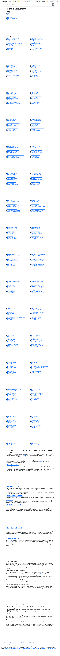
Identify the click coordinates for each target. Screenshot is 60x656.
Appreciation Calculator (35, 420)
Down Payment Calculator (36, 285)
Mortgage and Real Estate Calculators (48, 648)
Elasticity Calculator (11, 417)
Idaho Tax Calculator (35, 102)
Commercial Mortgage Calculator (37, 292)
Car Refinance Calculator (12, 70)
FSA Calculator (34, 66)
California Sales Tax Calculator (37, 47)
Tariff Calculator (10, 340)
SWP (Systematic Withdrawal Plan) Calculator (16, 317)
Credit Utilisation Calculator (12, 184)
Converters (36, 642)
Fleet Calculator (10, 44)
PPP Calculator (10, 200)
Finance (8, 14)
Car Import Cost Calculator (12, 69)
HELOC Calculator (34, 261)
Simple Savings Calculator (12, 129)
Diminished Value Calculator (12, 125)
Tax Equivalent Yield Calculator (37, 393)
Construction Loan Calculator (37, 287)
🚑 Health (27, 1)
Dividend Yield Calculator (36, 394)
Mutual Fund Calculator (35, 346)
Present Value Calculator (36, 319)
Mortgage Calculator (35, 184)
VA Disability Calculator (35, 155)
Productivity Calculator (11, 370)
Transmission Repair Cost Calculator (14, 74)
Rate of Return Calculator (36, 371)
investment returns (9, 500)
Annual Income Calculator (12, 209)
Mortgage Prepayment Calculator (37, 312)
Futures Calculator (10, 232)
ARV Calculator (34, 263)
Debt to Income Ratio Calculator (37, 259)
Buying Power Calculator (12, 227)
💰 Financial (20, 1)
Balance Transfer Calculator (12, 151)
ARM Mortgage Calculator (36, 228)
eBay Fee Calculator (11, 290)
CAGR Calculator (34, 390)
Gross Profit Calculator (11, 182)
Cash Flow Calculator (11, 174)
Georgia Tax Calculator (35, 49)
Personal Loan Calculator (12, 229)
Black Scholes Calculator (36, 370)
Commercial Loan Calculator (12, 390)
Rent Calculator (34, 202)
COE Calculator (10, 47)
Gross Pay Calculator (11, 179)
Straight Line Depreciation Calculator (14, 205)
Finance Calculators (16, 648)
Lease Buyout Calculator (12, 102)
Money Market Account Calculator (37, 373)
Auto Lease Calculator (11, 40)
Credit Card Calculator (11, 339)
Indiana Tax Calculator (11, 373)
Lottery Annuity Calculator (36, 69)
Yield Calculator (10, 424)
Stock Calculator (34, 416)
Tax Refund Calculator (11, 308)
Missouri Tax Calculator (35, 74)
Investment (9, 19)
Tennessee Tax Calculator (12, 419)
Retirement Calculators (35, 648)
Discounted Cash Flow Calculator (37, 365)
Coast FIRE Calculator (35, 151)
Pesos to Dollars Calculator (12, 234)
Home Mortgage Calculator (36, 229)
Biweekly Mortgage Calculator (37, 281)
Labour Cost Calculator (11, 367)
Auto (8, 13)
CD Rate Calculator (35, 397)
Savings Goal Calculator (12, 204)
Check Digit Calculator (11, 397)
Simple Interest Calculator (36, 444)
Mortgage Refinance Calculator (37, 290)
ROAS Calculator (34, 362)
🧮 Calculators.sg (6, 1)
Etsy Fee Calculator (11, 291)
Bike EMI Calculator (11, 121)
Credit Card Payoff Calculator (13, 150)
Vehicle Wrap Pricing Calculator (13, 123)
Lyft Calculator (10, 92)
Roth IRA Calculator (35, 175)
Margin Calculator (10, 319)
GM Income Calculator (11, 206)
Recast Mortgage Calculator (36, 233)
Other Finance (10, 16)
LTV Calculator (34, 207)
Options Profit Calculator (36, 419)
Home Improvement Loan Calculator (38, 206)
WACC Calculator (10, 233)
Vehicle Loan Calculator (11, 72)
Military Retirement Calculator (37, 179)
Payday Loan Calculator (11, 261)
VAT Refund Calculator (11, 265)
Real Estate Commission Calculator (38, 254)
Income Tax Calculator (11, 286)
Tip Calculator (10, 309)
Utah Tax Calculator (35, 40)
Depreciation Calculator (12, 425)
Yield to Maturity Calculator (36, 427)
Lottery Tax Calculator (11, 443)
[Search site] (29, 4)
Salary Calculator (10, 287)
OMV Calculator (10, 49)
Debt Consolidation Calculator (13, 157)
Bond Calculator (34, 336)
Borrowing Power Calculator (36, 282)
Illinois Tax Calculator (11, 398)
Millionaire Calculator (35, 422)
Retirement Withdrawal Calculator (37, 128)
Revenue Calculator (11, 285)
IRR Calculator (34, 399)
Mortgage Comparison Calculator (37, 260)
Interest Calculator (34, 314)
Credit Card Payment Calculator (13, 255)
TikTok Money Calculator (36, 120)
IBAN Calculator (10, 366)
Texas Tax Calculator (35, 67)
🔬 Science (38, 1)
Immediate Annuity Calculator (37, 152)
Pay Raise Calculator (11, 146)
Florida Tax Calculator (11, 372)
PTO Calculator (10, 236)
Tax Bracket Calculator (11, 284)
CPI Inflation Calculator (11, 313)
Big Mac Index (34, 70)
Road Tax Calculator (11, 67)
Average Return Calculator (36, 317)
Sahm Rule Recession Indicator (13, 282)
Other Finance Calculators (25, 648)
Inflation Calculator (11, 312)
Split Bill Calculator (35, 103)
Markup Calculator (11, 365)
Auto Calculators (8, 648)
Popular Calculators (25, 642)
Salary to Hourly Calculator (12, 148)
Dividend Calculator (35, 339)
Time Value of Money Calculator (37, 345)
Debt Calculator (10, 180)
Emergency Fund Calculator (12, 254)
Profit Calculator (34, 75)
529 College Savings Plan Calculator (14, 207)
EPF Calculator (10, 336)
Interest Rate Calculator (35, 372)
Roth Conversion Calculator (36, 177)
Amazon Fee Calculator (11, 292)
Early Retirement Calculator (36, 148)
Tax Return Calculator (11, 263)
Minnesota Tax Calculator (12, 446)
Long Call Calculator (11, 177)
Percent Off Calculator (11, 427)
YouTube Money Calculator (12, 344)
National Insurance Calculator (37, 39)
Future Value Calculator (35, 335)
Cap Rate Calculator (35, 201)
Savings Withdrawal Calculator (13, 201)
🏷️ (47, 1)
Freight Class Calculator (12, 101)
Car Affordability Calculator (12, 71)
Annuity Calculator (34, 125)
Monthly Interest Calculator (36, 425)
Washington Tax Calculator (36, 72)
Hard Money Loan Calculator (36, 255)
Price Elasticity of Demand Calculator (14, 341)
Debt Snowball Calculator (12, 228)
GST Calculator (10, 346)
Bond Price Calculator (35, 426)
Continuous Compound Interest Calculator (39, 366)
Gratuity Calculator (11, 318)
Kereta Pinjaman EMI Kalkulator (13, 103)
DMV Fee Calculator (11, 120)
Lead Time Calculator (35, 92)
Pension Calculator (35, 124)
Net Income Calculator (11, 130)
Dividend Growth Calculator (36, 340)
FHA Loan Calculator (35, 258)
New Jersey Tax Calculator (36, 119)
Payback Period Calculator (36, 446)
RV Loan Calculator (11, 42)
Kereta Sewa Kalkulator (11, 96)
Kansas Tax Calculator (35, 65)
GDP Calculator (34, 101)
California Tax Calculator (36, 71)
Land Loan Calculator (35, 236)
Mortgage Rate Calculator (36, 234)
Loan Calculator (10, 264)
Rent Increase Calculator (36, 311)
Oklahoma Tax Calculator (36, 96)
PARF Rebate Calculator (11, 66)
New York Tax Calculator (12, 363)
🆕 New (51, 1)
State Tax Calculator (35, 45)
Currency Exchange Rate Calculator (14, 389)
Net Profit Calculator (11, 256)
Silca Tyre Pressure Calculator (13, 75)
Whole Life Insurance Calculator (13, 258)
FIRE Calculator (34, 126)
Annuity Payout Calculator (36, 157)
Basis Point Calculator (35, 389)
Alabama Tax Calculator (35, 121)
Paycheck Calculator (11, 231)
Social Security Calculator (36, 173)
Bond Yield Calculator (35, 421)
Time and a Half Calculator (12, 343)
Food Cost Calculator (35, 94)
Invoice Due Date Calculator (12, 175)
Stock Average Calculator (36, 400)
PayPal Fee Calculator (11, 289)
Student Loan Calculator (12, 178)
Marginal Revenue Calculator (36, 48)
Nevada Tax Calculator (11, 421)
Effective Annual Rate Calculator (37, 392)
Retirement (9, 17)
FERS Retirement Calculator (36, 174)
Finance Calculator (34, 313)
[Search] (53, 4)
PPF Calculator (34, 147)
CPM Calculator (10, 422)
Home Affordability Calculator (37, 265)
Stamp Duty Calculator (35, 256)
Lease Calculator (10, 183)
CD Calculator (34, 368)
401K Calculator (34, 129)
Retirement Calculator (35, 130)
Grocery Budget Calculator (12, 368)
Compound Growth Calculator (37, 343)
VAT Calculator (10, 314)
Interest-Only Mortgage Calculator (38, 286)
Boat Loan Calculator (11, 338)
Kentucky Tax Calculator (35, 42)
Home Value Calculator (35, 231)
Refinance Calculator (35, 204)
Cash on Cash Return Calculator (37, 237)
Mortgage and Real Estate (12, 18)
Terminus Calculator (11, 99)
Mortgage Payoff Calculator (36, 289)
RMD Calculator (34, 156)
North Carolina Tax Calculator (37, 38)
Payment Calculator (11, 311)
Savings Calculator (34, 338)
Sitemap (31, 642)
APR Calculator (34, 308)
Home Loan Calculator (35, 183)
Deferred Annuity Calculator (36, 146)
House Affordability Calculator (37, 210)
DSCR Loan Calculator (35, 284)
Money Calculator (34, 97)
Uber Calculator (10, 124)
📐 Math (32, 1)
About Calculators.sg (5, 642)
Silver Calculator (34, 93)
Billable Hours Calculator (12, 238)
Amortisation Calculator (35, 200)
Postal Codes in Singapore (15, 642)
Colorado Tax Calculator (12, 416)
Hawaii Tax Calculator (11, 420)
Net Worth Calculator (11, 237)
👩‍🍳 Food (43, 1)
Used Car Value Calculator (12, 93)
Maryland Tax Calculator (36, 76)
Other (41, 573)
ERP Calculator (10, 48)
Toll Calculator (10, 76)
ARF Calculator (10, 65)
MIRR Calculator (34, 417)
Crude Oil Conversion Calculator (13, 281)
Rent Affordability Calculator (36, 309)
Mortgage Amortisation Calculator (38, 209)
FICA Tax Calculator (11, 371)
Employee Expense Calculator (13, 260)
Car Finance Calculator (11, 45)
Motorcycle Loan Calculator (12, 98)
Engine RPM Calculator (11, 97)
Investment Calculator (35, 318)
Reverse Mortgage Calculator (37, 291)
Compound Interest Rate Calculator (38, 424)
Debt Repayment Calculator (12, 156)
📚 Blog (56, 1)
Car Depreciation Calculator (12, 128)
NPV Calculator (34, 443)
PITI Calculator (34, 205)
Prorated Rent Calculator (36, 227)
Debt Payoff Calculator (11, 152)
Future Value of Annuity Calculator (38, 367)
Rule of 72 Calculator (35, 395)
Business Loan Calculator (12, 395)
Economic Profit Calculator (12, 444)
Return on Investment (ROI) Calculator (38, 316)
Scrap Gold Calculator (11, 362)
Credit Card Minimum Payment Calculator (15, 155)
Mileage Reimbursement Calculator (14, 126)
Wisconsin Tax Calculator (12, 399)
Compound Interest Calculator (37, 341)
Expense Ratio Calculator (36, 344)
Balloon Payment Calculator (12, 94)
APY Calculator (34, 363)
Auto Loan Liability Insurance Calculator (15, 43)
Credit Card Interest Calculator (13, 153)
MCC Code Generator (11, 394)
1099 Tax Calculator (35, 98)
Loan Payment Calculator (12, 259)
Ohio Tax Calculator (11, 400)
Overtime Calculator (11, 426)
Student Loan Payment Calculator (13, 211)
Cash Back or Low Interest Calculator (14, 38)
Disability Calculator (11, 392)
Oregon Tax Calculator (35, 123)
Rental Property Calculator (36, 180)
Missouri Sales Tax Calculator (13, 345)
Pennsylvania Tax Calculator (36, 44)
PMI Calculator (34, 238)
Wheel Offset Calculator (12, 119)
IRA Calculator (34, 153)
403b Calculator (34, 178)
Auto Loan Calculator (11, 39)
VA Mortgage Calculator (35, 232)
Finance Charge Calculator (12, 173)
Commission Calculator (11, 316)
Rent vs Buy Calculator (35, 182)
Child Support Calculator (12, 393)
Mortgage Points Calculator (36, 211)
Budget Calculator (10, 202)
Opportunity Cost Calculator (36, 43)
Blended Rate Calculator (36, 398)
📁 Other (14, 1)
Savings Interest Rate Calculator (13, 210)
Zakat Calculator (10, 335)
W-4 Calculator (34, 99)
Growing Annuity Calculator (36, 150)
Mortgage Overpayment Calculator (38, 264)
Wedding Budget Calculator (12, 147)
